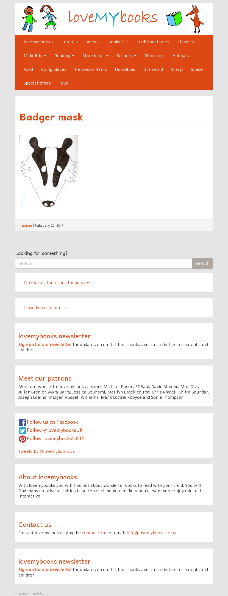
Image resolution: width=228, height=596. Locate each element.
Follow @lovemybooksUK (55, 430)
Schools (126, 55)
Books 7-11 (118, 42)
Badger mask (51, 116)
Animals (181, 55)
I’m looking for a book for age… (56, 282)
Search (202, 263)
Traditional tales (153, 42)
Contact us (34, 524)
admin (27, 225)
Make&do (35, 55)
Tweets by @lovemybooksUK (46, 451)
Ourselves (125, 69)
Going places (53, 69)
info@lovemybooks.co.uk (151, 532)
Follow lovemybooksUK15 (56, 438)
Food (28, 69)
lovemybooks (39, 42)
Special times (37, 83)
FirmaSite (36, 593)
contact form (95, 532)
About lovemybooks (47, 476)
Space (197, 69)
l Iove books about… (45, 307)
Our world (153, 69)
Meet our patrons (45, 378)
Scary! (177, 69)
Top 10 (70, 42)
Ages (93, 42)
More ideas (95, 55)
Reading (64, 55)
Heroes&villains (91, 69)
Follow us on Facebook (52, 422)
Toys (63, 83)
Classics (186, 42)
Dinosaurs (154, 55)
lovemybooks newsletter (54, 335)
